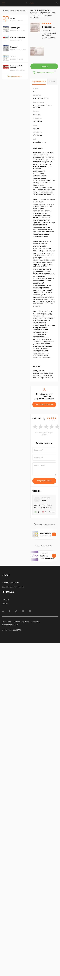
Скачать (44, 66)
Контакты (5, 599)
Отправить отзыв (44, 481)
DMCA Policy (6, 622)
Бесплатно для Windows (49, 34)
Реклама (5, 604)
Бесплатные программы (39, 10)
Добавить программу (10, 582)
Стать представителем (44, 404)
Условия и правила (21, 622)
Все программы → (15, 76)
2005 (46, 30)
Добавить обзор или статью (13, 587)
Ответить (52, 512)
